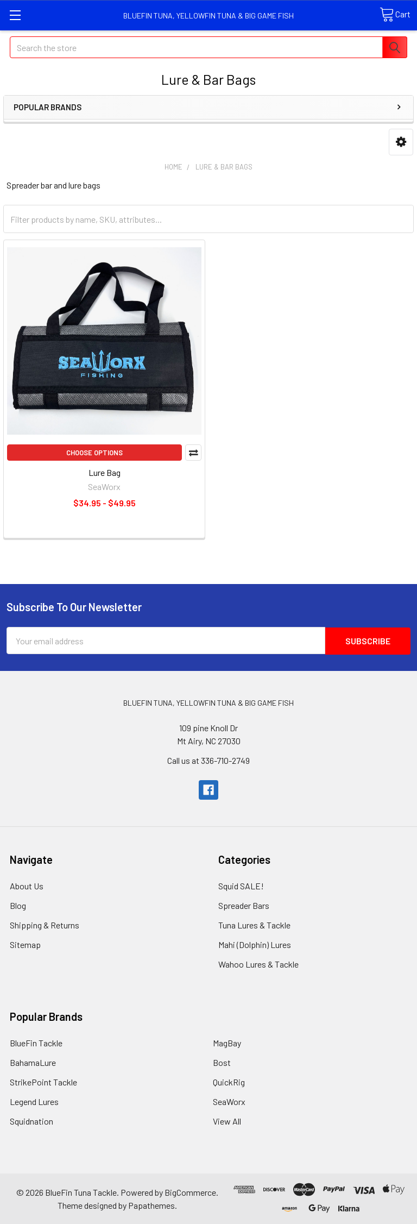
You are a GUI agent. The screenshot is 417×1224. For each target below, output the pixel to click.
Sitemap (25, 944)
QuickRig (229, 1081)
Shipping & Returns (44, 924)
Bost (222, 1062)
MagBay (227, 1042)
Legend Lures (34, 1101)
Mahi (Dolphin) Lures (254, 944)
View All (227, 1120)
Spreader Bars (243, 905)
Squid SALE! (241, 885)
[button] (401, 142)
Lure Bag (105, 472)
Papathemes (151, 1205)
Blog (18, 905)
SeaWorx (229, 1101)
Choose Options (94, 452)
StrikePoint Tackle (43, 1081)
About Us (26, 885)
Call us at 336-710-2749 (208, 760)
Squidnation (31, 1120)
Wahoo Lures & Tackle (258, 963)
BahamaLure (33, 1062)
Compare (193, 452)
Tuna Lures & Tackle (254, 924)
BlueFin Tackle (36, 1042)
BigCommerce (190, 1192)
